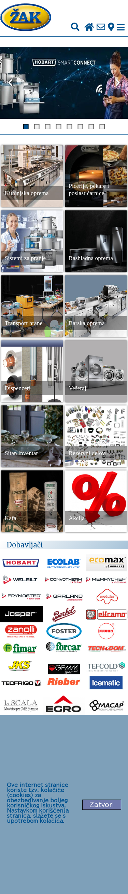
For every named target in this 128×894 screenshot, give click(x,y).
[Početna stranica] (25, 18)
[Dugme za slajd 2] (37, 126)
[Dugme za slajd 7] (91, 126)
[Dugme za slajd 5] (69, 126)
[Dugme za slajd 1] (26, 126)
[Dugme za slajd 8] (102, 126)
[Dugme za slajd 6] (80, 126)
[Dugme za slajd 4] (58, 126)
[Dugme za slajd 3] (48, 126)
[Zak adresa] (111, 27)
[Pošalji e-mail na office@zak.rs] (101, 27)
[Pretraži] (75, 27)
